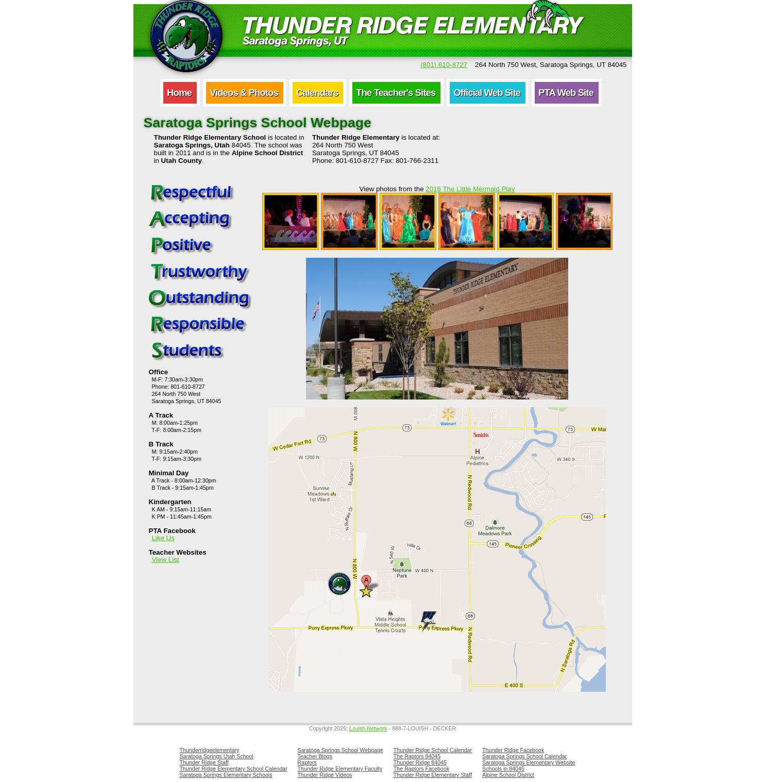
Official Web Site (486, 92)
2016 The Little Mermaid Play (470, 189)
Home (179, 92)
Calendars (317, 92)
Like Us (162, 538)
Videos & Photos (244, 92)
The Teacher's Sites (395, 92)
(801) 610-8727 (443, 65)
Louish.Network (368, 728)
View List (165, 559)
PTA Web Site (565, 92)
